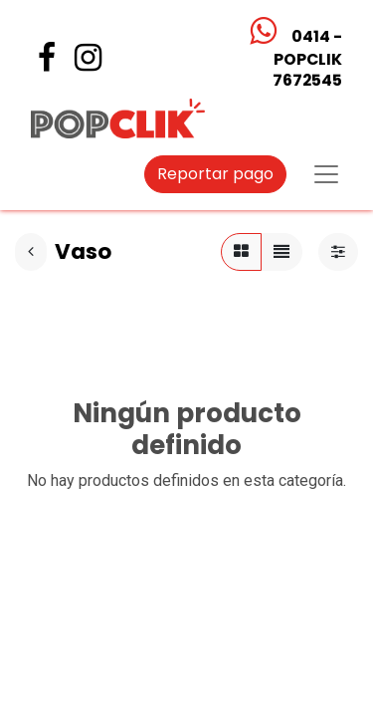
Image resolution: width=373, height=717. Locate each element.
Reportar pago (215, 173)
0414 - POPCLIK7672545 (306, 58)
